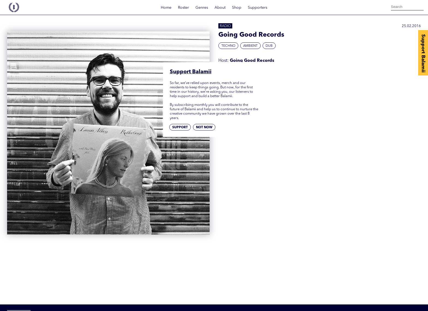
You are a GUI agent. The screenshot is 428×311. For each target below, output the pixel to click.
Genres (201, 8)
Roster (183, 8)
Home (166, 8)
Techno (228, 46)
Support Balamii (423, 53)
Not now (204, 127)
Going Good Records (252, 61)
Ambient (250, 46)
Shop (236, 8)
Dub (269, 46)
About (220, 8)
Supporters (257, 8)
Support (180, 127)
